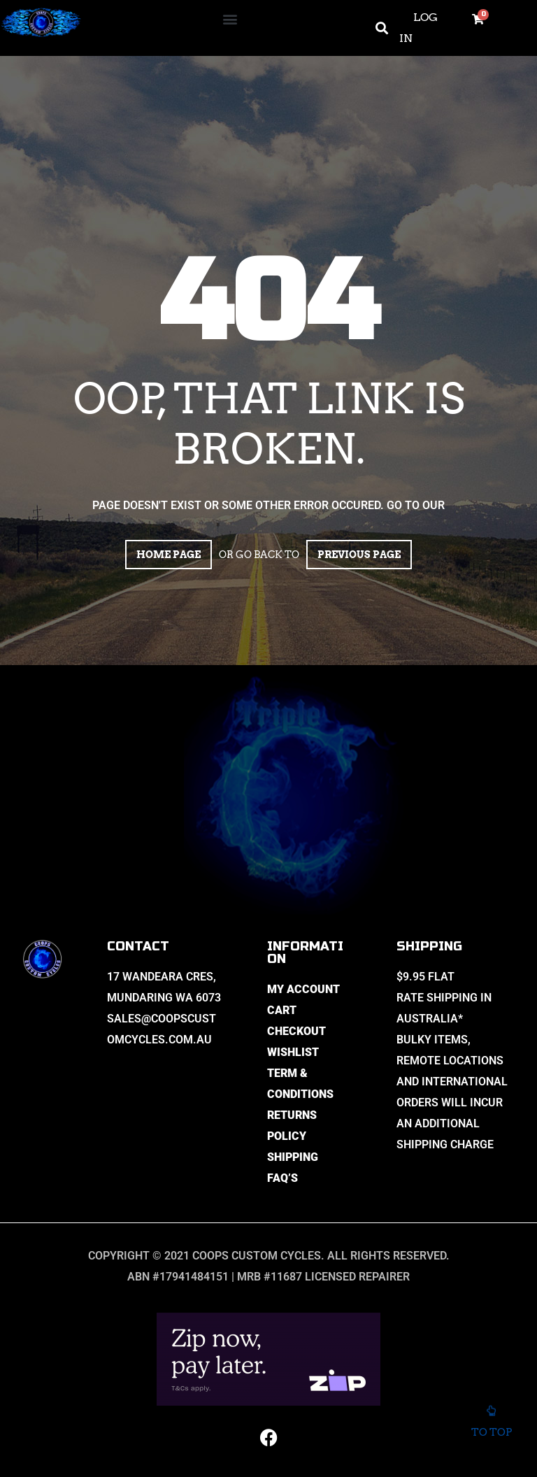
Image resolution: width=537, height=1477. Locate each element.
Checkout (296, 1031)
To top (491, 1423)
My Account (303, 989)
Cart (281, 1010)
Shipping (292, 1157)
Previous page (359, 554)
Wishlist (293, 1052)
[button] (229, 18)
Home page (168, 554)
